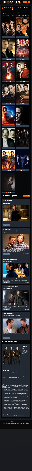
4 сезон (22, 59)
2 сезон (22, 37)
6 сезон (22, 81)
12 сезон (22, 148)
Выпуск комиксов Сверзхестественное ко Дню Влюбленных (10, 231)
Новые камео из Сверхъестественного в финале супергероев (11, 202)
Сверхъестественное (17, 421)
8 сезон (22, 103)
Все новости (26, 195)
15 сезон (8, 192)
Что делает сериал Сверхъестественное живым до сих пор (11, 315)
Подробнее (6, 225)
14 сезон (22, 170)
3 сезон (8, 59)
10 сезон (22, 125)
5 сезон (8, 81)
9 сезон (8, 125)
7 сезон (8, 103)
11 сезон (8, 148)
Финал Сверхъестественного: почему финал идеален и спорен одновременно (11, 259)
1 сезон (8, 37)
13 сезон (8, 170)
